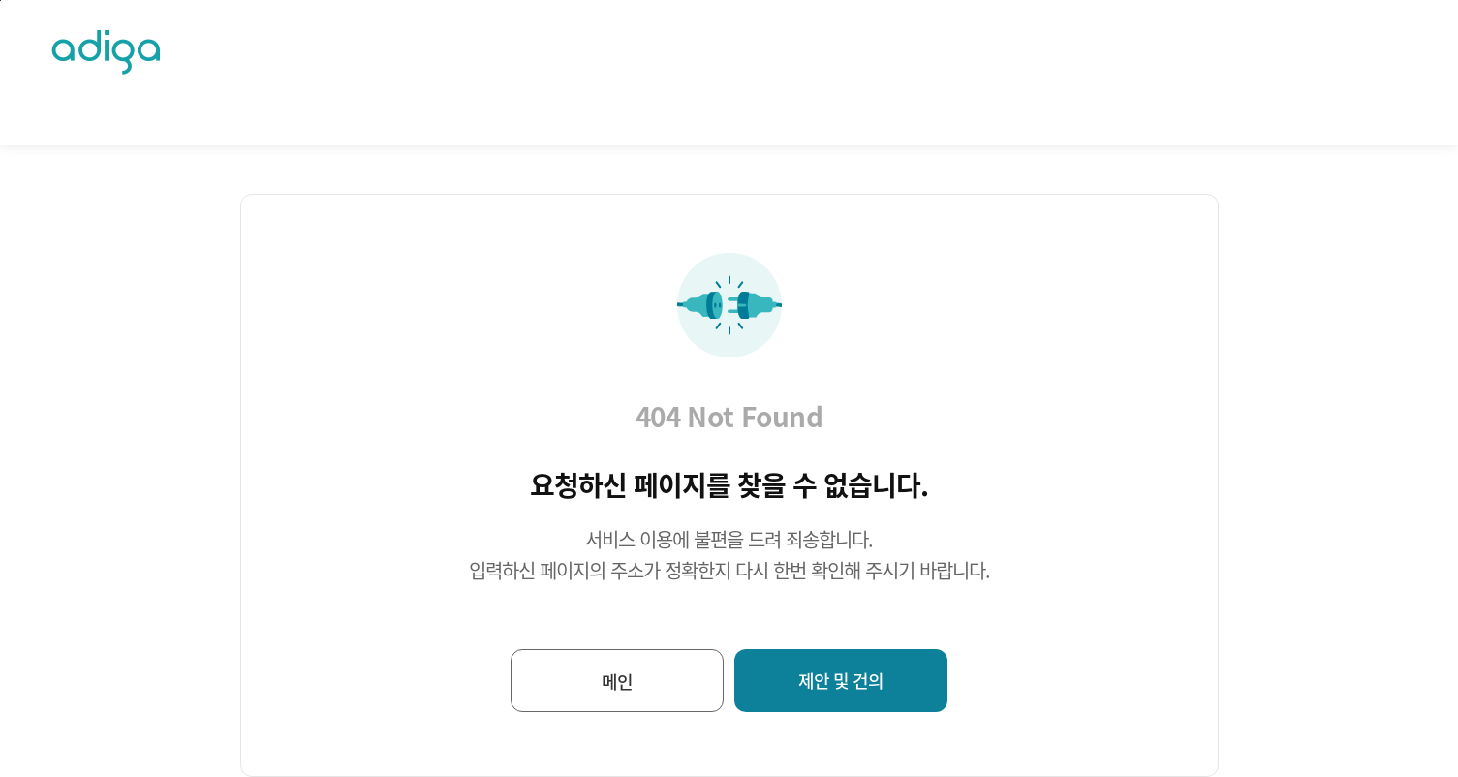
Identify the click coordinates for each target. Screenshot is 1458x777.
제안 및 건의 (841, 681)
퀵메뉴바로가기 (0, 0)
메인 (617, 681)
